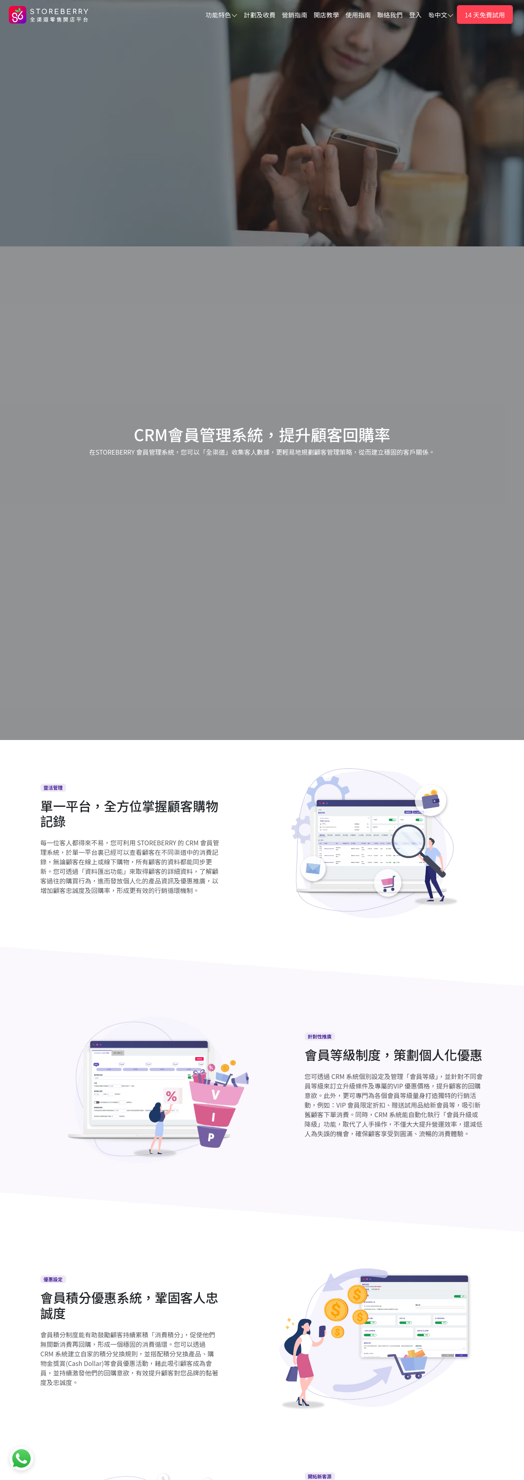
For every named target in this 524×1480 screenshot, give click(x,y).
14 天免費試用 (485, 14)
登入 (415, 14)
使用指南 (358, 14)
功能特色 (222, 14)
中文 (441, 14)
